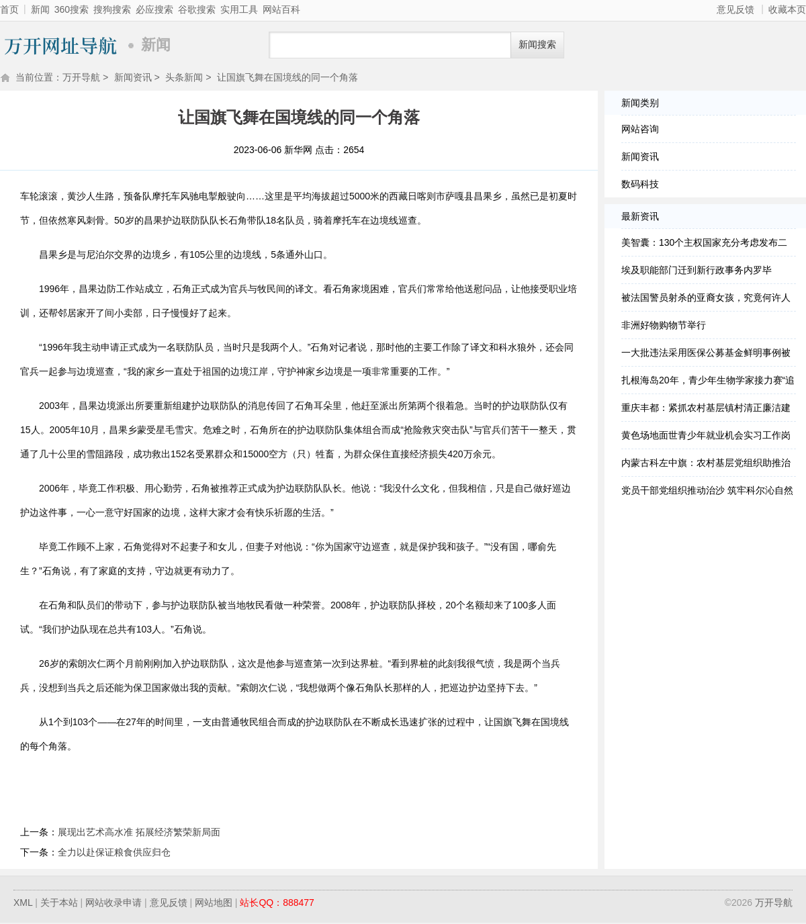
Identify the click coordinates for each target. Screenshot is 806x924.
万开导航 (60, 45)
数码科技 (640, 185)
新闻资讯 (133, 78)
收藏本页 (787, 9)
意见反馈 (735, 9)
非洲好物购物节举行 (663, 326)
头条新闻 (184, 78)
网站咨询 (640, 130)
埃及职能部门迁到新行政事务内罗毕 (696, 271)
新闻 (40, 9)
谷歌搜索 (197, 9)
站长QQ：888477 (277, 903)
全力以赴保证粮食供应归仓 (114, 853)
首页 (9, 9)
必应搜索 (154, 9)
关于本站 (59, 903)
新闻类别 (640, 104)
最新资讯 (640, 217)
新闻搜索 (537, 45)
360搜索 (71, 9)
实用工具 (239, 9)
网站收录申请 (113, 903)
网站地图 (213, 903)
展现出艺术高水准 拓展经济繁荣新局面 (139, 833)
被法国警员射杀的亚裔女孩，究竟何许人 (706, 298)
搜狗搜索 (112, 9)
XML (22, 903)
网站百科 (281, 9)
